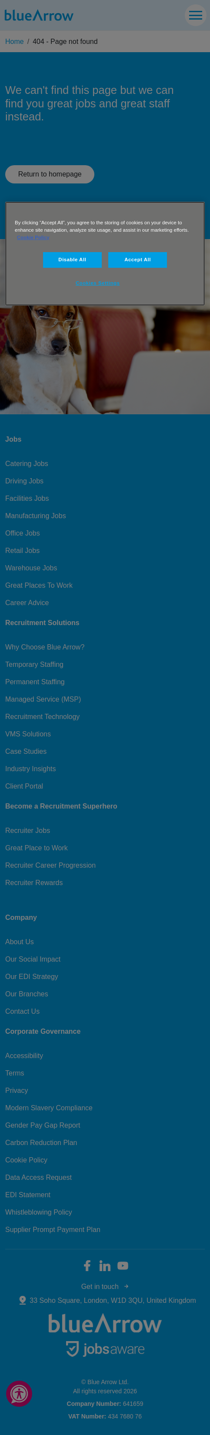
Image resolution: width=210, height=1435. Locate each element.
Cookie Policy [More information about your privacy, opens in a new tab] (33, 237)
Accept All (137, 259)
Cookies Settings (98, 283)
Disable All (72, 259)
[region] (105, 253)
